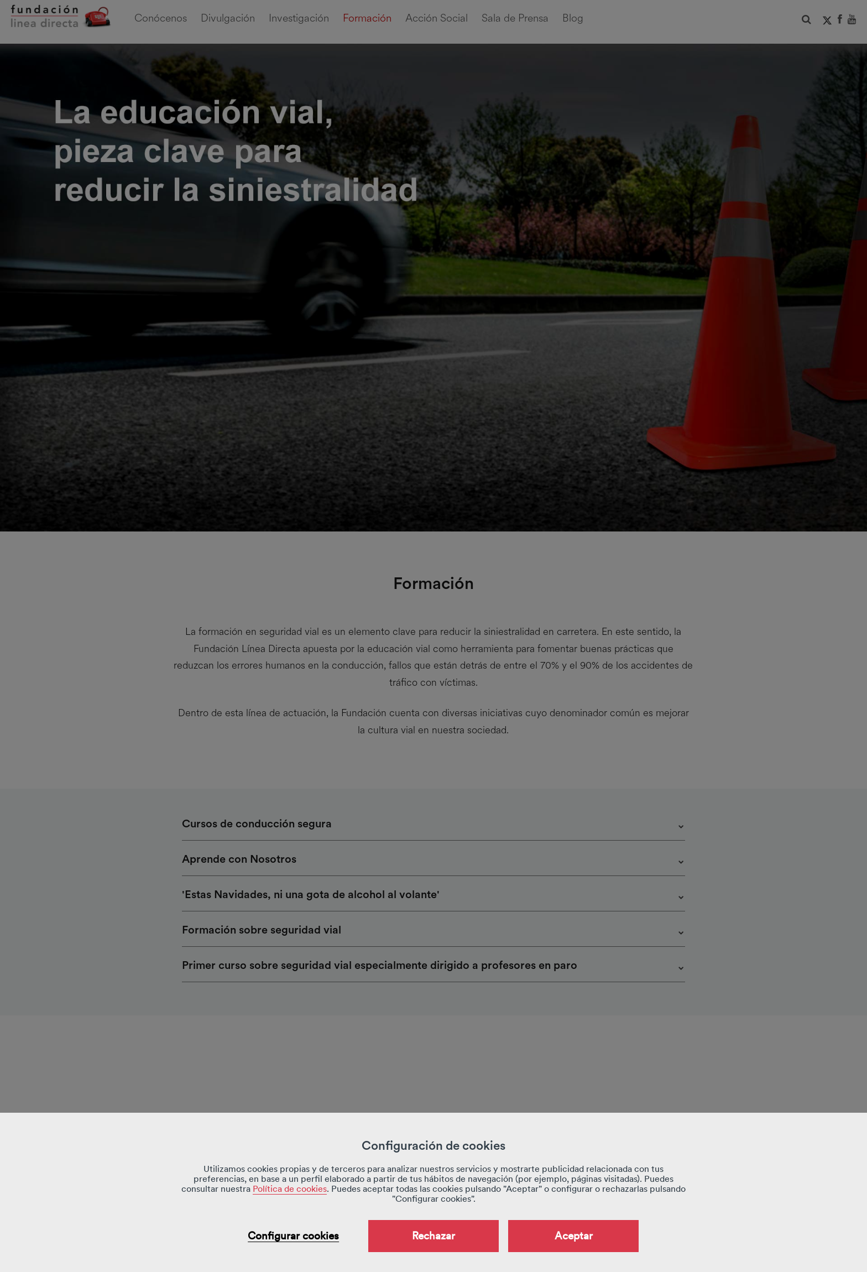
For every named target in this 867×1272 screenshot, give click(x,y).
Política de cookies (290, 1189)
